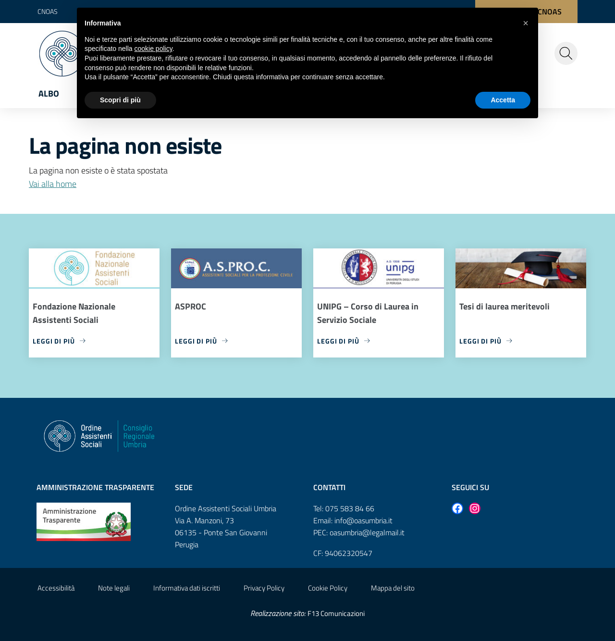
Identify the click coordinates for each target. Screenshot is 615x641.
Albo (48, 93)
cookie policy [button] (153, 48)
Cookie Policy (327, 587)
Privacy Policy (264, 587)
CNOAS (47, 11)
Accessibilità (55, 587)
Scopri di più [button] (120, 100)
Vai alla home (52, 183)
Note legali (114, 587)
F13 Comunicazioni (336, 613)
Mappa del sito (393, 587)
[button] (525, 23)
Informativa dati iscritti (186, 587)
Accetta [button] (503, 100)
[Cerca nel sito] (566, 53)
